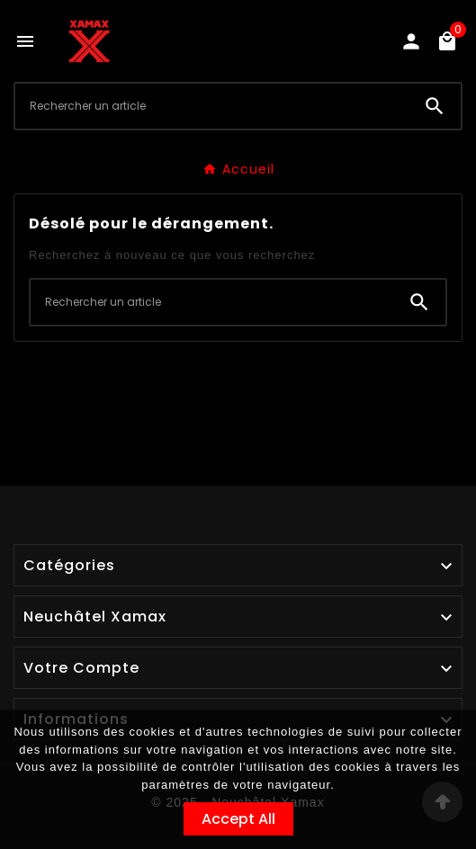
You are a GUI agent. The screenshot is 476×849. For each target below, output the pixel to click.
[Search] (434, 106)
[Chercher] (212, 106)
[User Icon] (411, 41)
